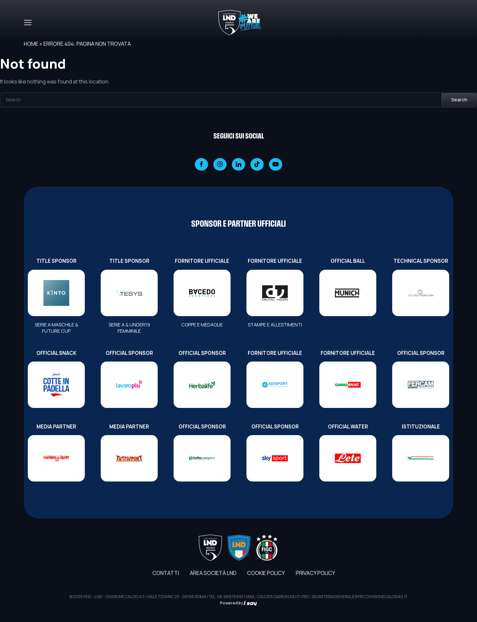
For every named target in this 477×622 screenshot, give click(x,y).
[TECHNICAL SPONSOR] (420, 293)
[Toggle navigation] (27, 22)
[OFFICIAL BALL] (347, 293)
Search (459, 99)
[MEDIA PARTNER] (56, 458)
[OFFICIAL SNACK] (56, 385)
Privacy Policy (315, 573)
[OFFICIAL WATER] (347, 458)
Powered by (238, 603)
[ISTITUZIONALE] (420, 458)
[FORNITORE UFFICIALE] (202, 293)
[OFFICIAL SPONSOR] (129, 385)
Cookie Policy (266, 573)
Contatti (165, 573)
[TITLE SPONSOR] (56, 293)
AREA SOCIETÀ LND (213, 573)
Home (31, 43)
